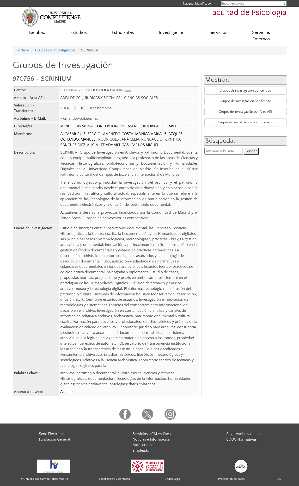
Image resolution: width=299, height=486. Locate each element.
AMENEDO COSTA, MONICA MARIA (132, 134)
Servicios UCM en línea (152, 434)
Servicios (218, 32)
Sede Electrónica (53, 434)
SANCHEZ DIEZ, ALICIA (79, 145)
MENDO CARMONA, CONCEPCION (89, 126)
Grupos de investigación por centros (245, 91)
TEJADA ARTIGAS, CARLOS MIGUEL (130, 145)
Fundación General (54, 439)
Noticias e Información (151, 439)
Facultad (37, 32)
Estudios (78, 32)
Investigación (171, 32)
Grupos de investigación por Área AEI (245, 112)
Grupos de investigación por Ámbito (245, 101)
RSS (278, 478)
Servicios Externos (261, 36)
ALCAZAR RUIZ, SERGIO (80, 134)
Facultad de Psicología (248, 12)
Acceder (67, 392)
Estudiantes (123, 32)
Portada (22, 50)
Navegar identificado (197, 3)
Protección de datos (231, 478)
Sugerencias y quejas (243, 434)
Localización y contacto (114, 478)
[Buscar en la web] (284, 3)
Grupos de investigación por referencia (245, 122)
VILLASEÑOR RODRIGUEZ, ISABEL (148, 126)
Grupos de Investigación (55, 50)
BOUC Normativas (241, 439)
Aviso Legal (173, 478)
